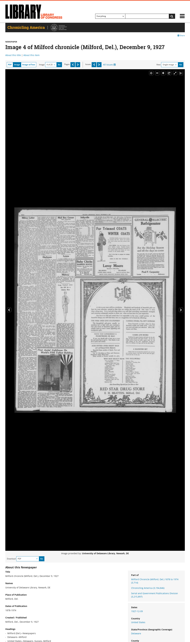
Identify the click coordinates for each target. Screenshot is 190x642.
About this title (13, 55)
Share (181, 35)
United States (138, 622)
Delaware (136, 633)
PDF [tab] (10, 64)
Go (59, 64)
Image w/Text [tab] (28, 64)
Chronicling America (147, 587)
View (158, 64)
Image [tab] (17, 64)
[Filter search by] (110, 16)
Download (11, 558)
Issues (88, 64)
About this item (31, 55)
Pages (67, 64)
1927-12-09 (137, 611)
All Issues (109, 64)
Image (42, 64)
